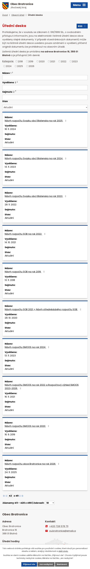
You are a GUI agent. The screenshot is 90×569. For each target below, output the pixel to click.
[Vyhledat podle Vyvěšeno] (45, 87)
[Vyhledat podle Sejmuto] (45, 97)
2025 (20, 66)
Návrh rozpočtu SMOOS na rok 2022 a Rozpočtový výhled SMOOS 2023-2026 (42, 386)
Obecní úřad (17, 15)
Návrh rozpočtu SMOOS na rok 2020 (27, 426)
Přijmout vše (29, 564)
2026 (31, 66)
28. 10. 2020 (11, 317)
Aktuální (9, 142)
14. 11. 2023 (10, 166)
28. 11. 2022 (10, 204)
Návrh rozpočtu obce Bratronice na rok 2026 (32, 463)
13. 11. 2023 (10, 355)
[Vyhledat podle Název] (45, 77)
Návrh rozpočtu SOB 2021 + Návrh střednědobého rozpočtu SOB (43, 309)
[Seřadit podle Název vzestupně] (12, 71)
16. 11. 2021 (10, 396)
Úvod (5, 15)
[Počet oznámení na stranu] (49, 503)
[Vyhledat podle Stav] (45, 107)
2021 (52, 61)
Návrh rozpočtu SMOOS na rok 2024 (27, 347)
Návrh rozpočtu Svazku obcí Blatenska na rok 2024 (36, 158)
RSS (82, 26)
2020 (42, 61)
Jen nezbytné (46, 564)
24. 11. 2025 (11, 472)
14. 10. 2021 (10, 242)
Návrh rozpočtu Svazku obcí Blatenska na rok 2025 (36, 120)
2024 (8, 66)
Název (6, 73)
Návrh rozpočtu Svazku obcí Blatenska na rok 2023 (36, 196)
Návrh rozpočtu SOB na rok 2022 (25, 234)
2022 (63, 61)
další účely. (63, 551)
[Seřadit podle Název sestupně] (12, 72)
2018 (20, 61)
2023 (75, 61)
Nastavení (62, 564)
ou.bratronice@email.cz (62, 530)
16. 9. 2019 (10, 434)
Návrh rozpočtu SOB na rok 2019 (25, 271)
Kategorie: (8, 61)
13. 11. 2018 (10, 280)
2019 (30, 61)
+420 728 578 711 (58, 526)
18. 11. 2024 (10, 129)
